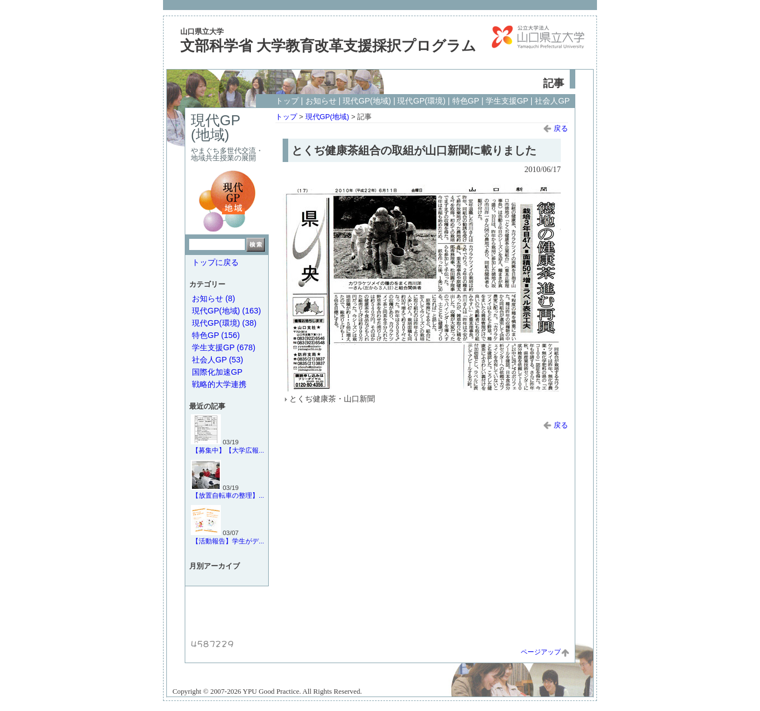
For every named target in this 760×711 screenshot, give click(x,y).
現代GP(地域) (367, 100)
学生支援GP (507, 100)
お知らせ (321, 100)
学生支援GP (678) (223, 347)
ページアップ (545, 652)
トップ (287, 100)
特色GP (466, 100)
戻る (555, 128)
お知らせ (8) (213, 298)
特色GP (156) (216, 335)
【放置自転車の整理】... (228, 495)
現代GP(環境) (421, 100)
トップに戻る (215, 262)
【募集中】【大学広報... (228, 450)
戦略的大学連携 (219, 384)
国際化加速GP (217, 371)
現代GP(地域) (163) (226, 310)
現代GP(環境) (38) (224, 322)
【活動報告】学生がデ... (228, 541)
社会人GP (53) (217, 359)
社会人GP (552, 100)
